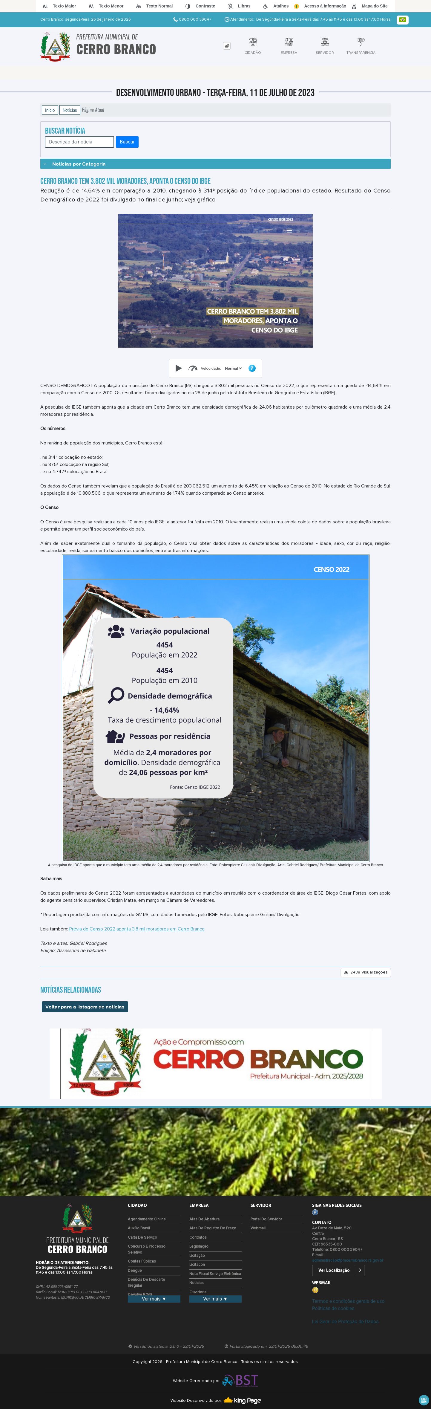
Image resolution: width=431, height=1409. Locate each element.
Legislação (198, 1246)
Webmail (258, 1228)
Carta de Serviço (142, 1238)
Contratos (198, 1238)
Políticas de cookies (333, 1308)
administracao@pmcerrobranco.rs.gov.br (347, 1261)
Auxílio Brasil (139, 1228)
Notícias (70, 110)
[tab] (227, 46)
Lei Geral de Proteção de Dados (345, 1321)
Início (50, 110)
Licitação (197, 1256)
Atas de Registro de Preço (212, 1228)
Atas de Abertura (204, 1219)
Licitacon (197, 1265)
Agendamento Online (147, 1219)
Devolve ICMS (140, 1295)
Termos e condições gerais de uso (348, 1301)
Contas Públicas (142, 1261)
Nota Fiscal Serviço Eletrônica (215, 1274)
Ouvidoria (197, 1292)
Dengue (135, 1271)
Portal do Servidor (266, 1219)
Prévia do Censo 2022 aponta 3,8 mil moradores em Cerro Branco (137, 929)
